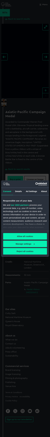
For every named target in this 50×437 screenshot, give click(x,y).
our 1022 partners (20, 205)
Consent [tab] (7, 191)
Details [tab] (18, 191)
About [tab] (44, 191)
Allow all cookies (25, 236)
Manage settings (25, 244)
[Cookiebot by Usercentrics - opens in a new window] (35, 184)
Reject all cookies (25, 251)
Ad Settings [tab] (31, 191)
